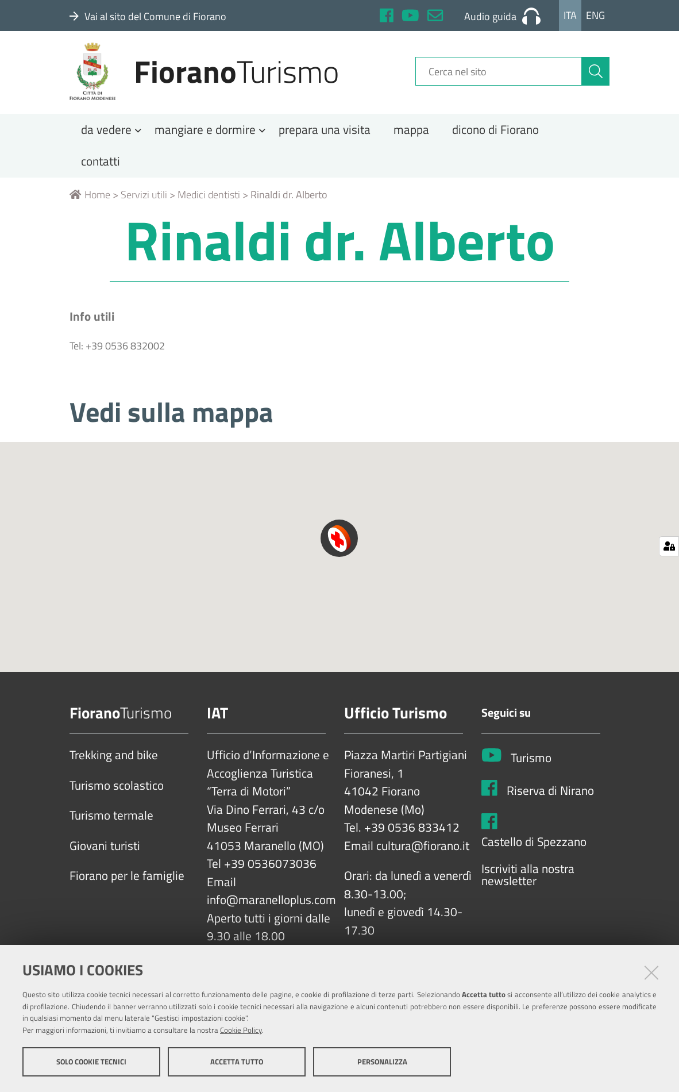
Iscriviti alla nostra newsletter (527, 883)
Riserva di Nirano (550, 799)
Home (90, 202)
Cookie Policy (241, 1030)
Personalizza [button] (382, 1062)
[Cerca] (595, 76)
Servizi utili (144, 202)
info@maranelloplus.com (271, 908)
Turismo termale (111, 823)
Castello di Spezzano (534, 849)
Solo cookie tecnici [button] (91, 1062)
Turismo (531, 766)
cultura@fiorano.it (422, 854)
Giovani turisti (105, 854)
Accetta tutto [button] (236, 1062)
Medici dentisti (209, 202)
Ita (570, 15)
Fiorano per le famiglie (127, 884)
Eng (595, 15)
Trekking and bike (114, 763)
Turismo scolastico (117, 793)
